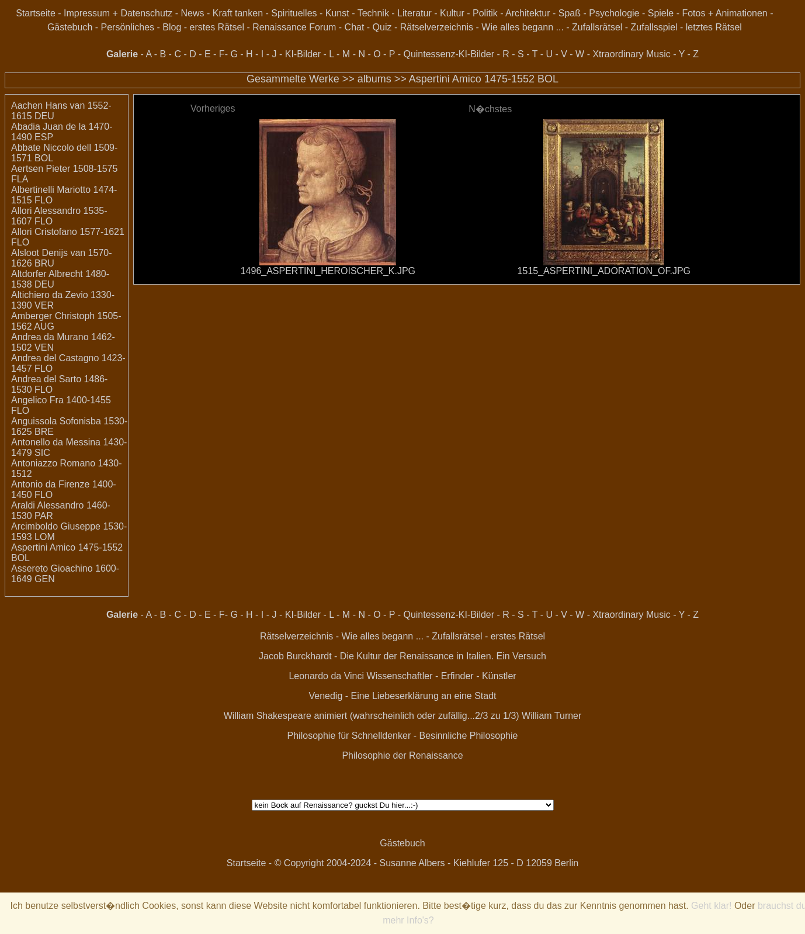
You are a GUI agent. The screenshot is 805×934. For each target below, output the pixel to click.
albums (374, 79)
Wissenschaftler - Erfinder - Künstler (441, 676)
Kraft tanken (238, 13)
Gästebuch (69, 27)
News (192, 13)
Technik (373, 13)
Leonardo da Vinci (326, 676)
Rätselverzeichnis (436, 27)
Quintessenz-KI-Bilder (448, 54)
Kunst (337, 13)
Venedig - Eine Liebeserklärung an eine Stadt (402, 696)
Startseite (35, 13)
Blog (171, 27)
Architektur (527, 13)
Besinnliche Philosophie (468, 736)
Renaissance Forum (294, 27)
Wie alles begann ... (522, 27)
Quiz (382, 27)
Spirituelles (294, 13)
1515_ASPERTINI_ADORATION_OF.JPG (604, 271)
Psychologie (614, 13)
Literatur (414, 13)
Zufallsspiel (654, 27)
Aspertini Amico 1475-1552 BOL (483, 79)
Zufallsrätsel (597, 27)
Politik (485, 13)
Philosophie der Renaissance (402, 755)
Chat (355, 27)
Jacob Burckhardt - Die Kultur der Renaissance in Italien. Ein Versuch (402, 656)
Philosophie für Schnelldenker (349, 736)
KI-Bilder (303, 54)
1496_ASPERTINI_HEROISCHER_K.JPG (328, 271)
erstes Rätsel (217, 27)
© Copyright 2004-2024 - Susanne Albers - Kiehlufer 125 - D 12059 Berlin (427, 863)
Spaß (569, 13)
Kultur (452, 13)
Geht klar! (711, 906)
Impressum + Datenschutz (118, 13)
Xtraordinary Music (631, 54)
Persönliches (128, 27)
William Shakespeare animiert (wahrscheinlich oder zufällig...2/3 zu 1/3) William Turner (403, 716)
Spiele (661, 13)
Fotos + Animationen (724, 13)
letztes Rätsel (714, 27)
